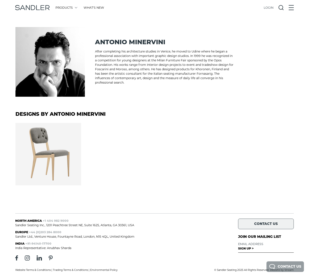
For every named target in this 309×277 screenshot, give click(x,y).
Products (66, 8)
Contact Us (285, 266)
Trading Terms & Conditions (70, 269)
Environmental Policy (104, 269)
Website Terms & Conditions (33, 269)
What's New (94, 8)
